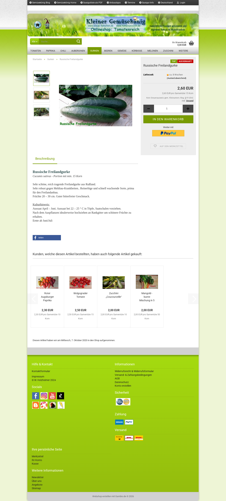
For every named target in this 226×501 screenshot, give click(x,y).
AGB (117, 378)
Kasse (35, 463)
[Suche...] (34, 41)
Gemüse (122, 50)
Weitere (183, 50)
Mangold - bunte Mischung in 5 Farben (146, 297)
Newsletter (38, 477)
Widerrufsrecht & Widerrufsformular (134, 371)
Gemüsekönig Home (65, 2)
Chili (63, 50)
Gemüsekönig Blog (39, 2)
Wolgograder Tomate (80, 295)
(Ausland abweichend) (176, 78)
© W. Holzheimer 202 (43, 380)
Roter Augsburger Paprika (47, 297)
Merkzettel (35, 8)
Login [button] (181, 2)
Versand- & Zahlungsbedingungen (133, 374)
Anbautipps (114, 2)
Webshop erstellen (101, 496)
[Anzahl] (168, 109)
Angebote (37, 484)
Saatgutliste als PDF (92, 2)
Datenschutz (122, 382)
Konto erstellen (123, 385)
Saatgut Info (146, 2)
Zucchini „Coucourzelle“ (114, 295)
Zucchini (168, 50)
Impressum (38, 376)
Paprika (50, 50)
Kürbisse (137, 50)
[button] (165, 2)
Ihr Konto (37, 460)
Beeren (108, 50)
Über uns (36, 481)
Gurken (94, 50)
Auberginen (78, 50)
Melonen (152, 50)
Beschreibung (45, 158)
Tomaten (35, 50)
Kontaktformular (41, 371)
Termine (130, 2)
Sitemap (36, 488)
